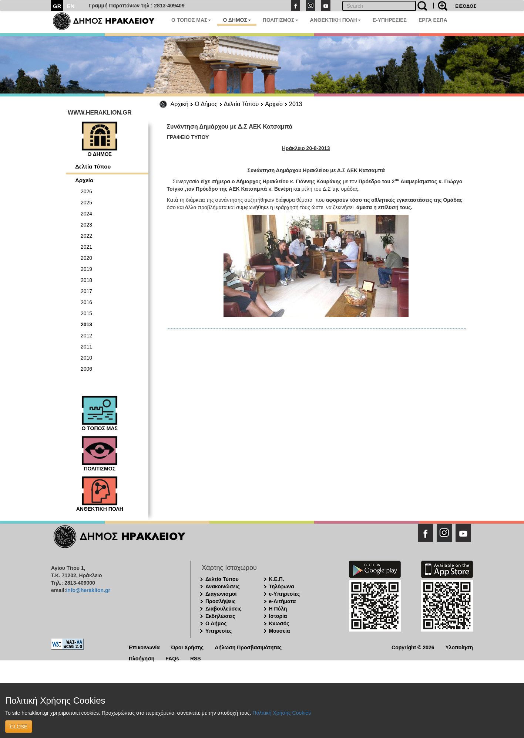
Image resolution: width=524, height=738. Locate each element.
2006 (86, 369)
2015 (86, 313)
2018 (86, 280)
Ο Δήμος (206, 104)
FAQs (172, 658)
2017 (86, 291)
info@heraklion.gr (88, 590)
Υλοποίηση (459, 647)
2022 (86, 236)
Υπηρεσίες (218, 631)
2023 (86, 225)
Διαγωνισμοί (220, 594)
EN (71, 6)
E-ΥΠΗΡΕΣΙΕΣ (390, 20)
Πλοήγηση (141, 658)
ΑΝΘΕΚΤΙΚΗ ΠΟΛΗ (335, 20)
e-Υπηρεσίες (284, 594)
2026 (86, 191)
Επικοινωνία (144, 647)
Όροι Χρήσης (187, 647)
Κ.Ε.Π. (276, 579)
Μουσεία (279, 631)
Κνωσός (279, 623)
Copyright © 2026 (413, 647)
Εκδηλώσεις (220, 616)
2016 (86, 302)
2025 (86, 202)
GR (57, 6)
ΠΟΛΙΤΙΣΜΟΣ (280, 20)
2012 (86, 336)
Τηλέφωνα (281, 586)
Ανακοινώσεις (222, 586)
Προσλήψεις (220, 601)
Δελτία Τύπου (241, 104)
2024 (86, 214)
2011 (86, 347)
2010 (86, 358)
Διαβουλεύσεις (223, 609)
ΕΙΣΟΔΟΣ (465, 6)
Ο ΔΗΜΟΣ (237, 20)
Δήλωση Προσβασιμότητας (248, 647)
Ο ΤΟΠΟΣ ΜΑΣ (191, 20)
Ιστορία (278, 616)
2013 (295, 104)
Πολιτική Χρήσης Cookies (281, 713)
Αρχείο (274, 104)
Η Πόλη (278, 609)
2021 (86, 247)
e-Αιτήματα (282, 601)
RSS (195, 658)
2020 (86, 258)
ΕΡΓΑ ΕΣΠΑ (433, 20)
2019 (86, 269)
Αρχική (180, 104)
